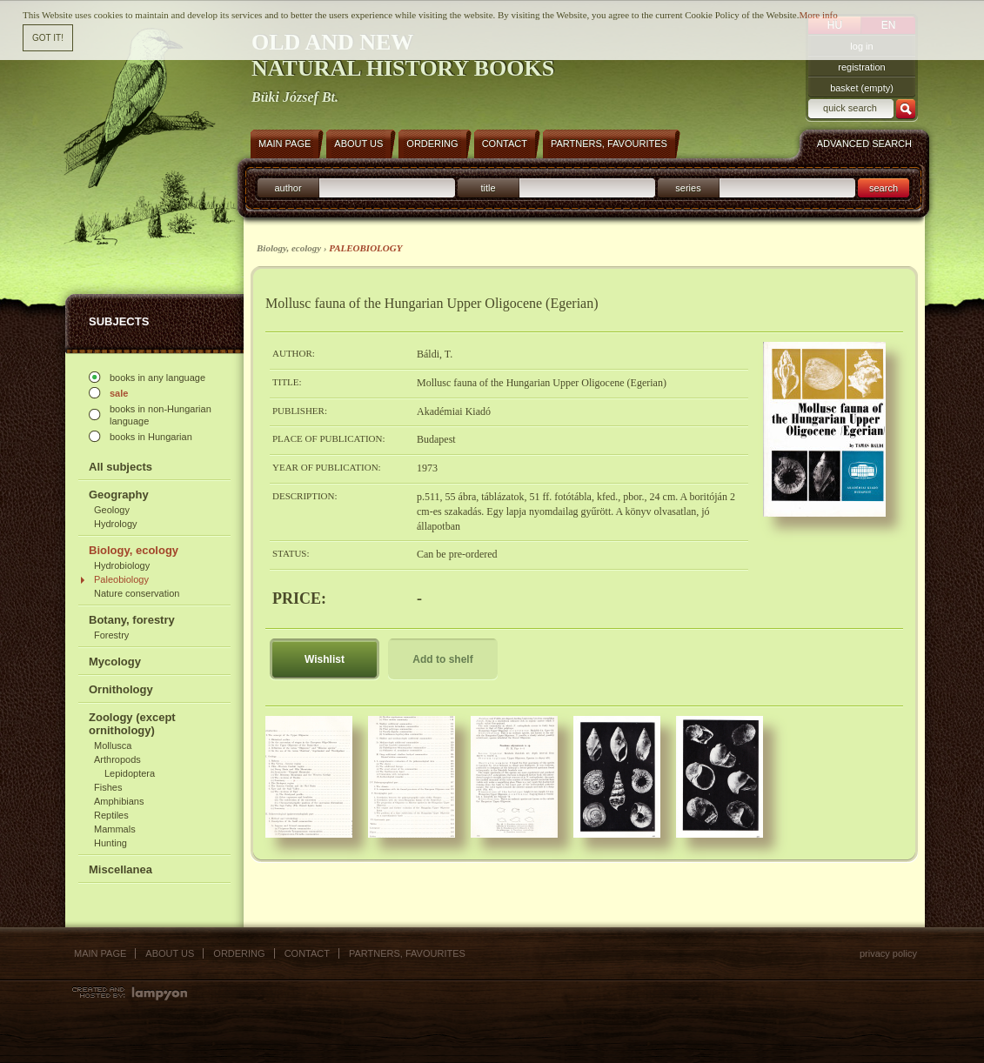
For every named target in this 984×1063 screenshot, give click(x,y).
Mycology (115, 661)
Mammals (115, 829)
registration (861, 67)
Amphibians (119, 801)
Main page (100, 953)
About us (169, 953)
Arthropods (117, 759)
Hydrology (115, 523)
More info (818, 14)
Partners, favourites (407, 953)
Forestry (111, 635)
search (883, 188)
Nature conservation (136, 593)
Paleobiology (121, 579)
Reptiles (111, 815)
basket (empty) (862, 88)
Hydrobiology (122, 565)
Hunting (110, 843)
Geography (119, 494)
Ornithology (121, 689)
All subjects (120, 466)
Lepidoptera (129, 773)
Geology (112, 510)
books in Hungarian (151, 436)
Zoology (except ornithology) (132, 724)
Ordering (238, 953)
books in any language (157, 377)
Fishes (108, 787)
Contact (307, 953)
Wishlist (325, 659)
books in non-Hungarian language (160, 415)
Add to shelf (442, 659)
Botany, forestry (132, 619)
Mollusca (112, 745)
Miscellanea (120, 869)
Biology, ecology (133, 550)
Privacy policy (888, 953)
